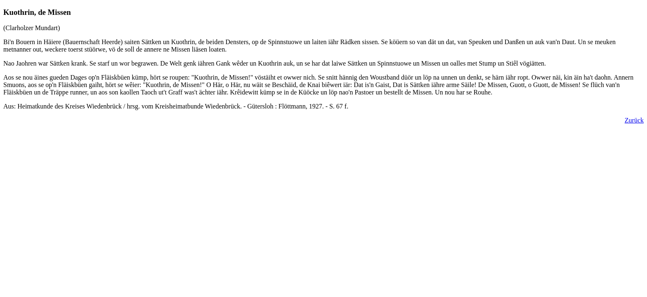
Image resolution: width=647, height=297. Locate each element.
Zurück (634, 120)
